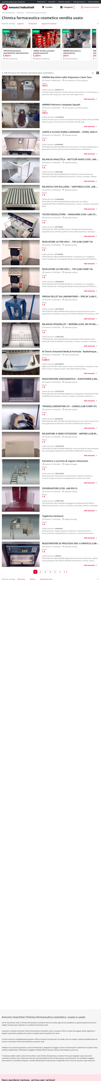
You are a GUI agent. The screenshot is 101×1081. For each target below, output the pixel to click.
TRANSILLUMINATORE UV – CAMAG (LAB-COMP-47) (69, 406)
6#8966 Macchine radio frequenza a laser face (67, 77)
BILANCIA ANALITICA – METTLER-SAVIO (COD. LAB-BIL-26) (70, 159)
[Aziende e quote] (64, 1)
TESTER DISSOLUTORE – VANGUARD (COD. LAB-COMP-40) (70, 214)
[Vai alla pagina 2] (40, 572)
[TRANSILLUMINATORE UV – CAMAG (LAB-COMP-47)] (90, 428)
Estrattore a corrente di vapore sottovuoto (65, 460)
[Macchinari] (41, 1)
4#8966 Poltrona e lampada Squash (61, 104)
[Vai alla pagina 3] (45, 572)
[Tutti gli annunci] (79, 1)
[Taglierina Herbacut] (90, 537)
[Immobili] (51, 1)
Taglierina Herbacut (53, 516)
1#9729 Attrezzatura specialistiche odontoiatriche (15, 52)
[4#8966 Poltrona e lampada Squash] (90, 126)
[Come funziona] (93, 1)
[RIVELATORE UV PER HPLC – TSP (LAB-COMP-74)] (90, 263)
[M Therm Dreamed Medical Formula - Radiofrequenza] (90, 373)
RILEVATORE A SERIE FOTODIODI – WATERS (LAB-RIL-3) (70, 433)
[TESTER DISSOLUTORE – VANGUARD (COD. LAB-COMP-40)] (90, 236)
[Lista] (92, 72)
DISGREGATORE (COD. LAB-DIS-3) (59, 488)
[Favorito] (79, 99)
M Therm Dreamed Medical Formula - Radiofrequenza (70, 351)
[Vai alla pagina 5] (55, 572)
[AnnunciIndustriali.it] (8, 12)
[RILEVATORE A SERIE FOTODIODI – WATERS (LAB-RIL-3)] (90, 455)
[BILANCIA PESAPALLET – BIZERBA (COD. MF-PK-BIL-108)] (90, 346)
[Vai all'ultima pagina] (65, 572)
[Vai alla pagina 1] (35, 572)
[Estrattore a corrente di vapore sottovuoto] (90, 482)
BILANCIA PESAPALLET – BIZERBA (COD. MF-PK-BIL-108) (70, 324)
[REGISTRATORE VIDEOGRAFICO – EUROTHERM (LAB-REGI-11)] (90, 400)
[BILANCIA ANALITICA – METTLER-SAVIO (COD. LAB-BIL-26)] (90, 181)
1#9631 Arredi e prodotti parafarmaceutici (43, 52)
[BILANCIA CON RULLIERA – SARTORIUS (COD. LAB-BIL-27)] (90, 208)
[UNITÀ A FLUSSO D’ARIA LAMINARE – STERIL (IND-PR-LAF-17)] (90, 153)
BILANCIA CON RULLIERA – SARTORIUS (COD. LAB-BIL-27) (70, 186)
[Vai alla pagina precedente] (60, 572)
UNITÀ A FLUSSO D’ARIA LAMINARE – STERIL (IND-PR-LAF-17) (70, 131)
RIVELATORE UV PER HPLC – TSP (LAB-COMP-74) (67, 241)
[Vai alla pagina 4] (50, 572)
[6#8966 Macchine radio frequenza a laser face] (90, 99)
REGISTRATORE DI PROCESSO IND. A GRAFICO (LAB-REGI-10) (70, 543)
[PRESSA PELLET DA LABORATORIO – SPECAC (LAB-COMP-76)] (90, 318)
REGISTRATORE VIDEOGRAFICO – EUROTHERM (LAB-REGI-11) (70, 378)
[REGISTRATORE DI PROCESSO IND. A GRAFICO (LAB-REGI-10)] (90, 565)
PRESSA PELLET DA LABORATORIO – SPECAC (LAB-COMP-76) (70, 296)
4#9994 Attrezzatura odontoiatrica (72, 52)
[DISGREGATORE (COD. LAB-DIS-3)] (90, 510)
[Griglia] (97, 72)
